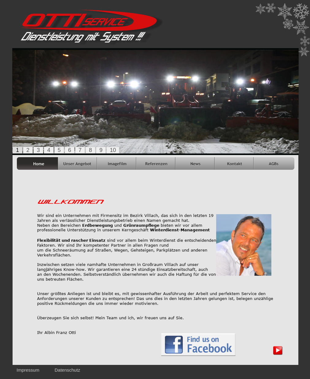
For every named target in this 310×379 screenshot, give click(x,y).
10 (113, 150)
